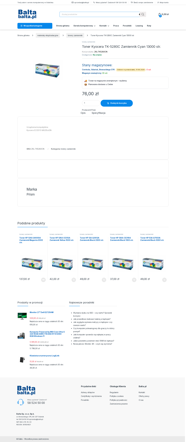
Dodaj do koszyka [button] (74, 280)
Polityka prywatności (118, 400)
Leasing (139, 26)
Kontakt (103, 26)
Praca (116, 26)
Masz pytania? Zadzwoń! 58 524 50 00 (110, 2)
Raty (149, 26)
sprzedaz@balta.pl (80, 2)
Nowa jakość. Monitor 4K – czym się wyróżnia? (92, 344)
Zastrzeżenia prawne (118, 404)
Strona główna (62, 26)
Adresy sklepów (88, 392)
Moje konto (163, 2)
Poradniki (127, 26)
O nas (141, 400)
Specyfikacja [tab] (98, 113)
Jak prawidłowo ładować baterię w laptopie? (92, 319)
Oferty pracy (144, 396)
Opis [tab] (83, 113)
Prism (93, 110)
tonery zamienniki (75, 35)
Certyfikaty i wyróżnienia (91, 396)
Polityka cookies (117, 396)
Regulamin (114, 392)
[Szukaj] (143, 14)
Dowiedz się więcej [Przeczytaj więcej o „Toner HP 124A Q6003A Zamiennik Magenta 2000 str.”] (43, 280)
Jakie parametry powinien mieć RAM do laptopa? (93, 341)
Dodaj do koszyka (118, 103)
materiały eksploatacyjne (47, 35)
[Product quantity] (91, 103)
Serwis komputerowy (83, 26)
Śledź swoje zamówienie (142, 2)
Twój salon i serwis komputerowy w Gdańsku (35, 2)
